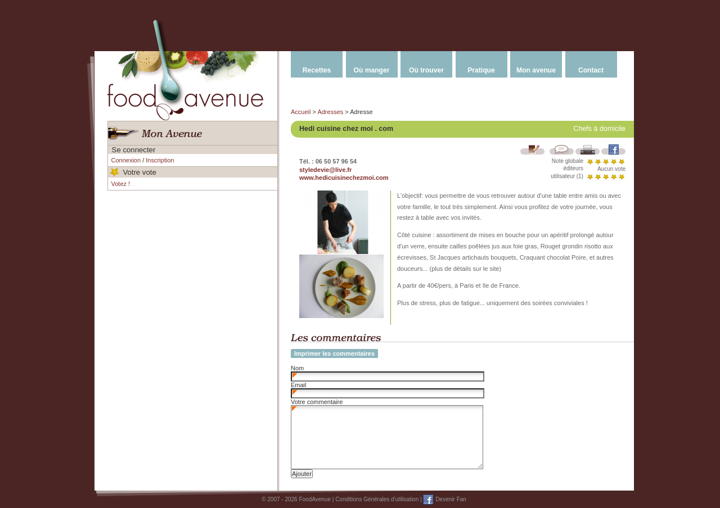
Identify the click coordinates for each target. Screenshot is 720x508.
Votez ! (120, 183)
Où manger (372, 70)
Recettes (317, 70)
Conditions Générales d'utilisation (376, 499)
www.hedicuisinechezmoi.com (344, 177)
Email (299, 385)
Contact (591, 70)
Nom (297, 368)
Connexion (126, 160)
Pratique (480, 70)
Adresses (330, 111)
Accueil (300, 111)
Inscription (160, 160)
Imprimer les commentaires (334, 353)
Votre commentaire (317, 401)
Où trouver (426, 70)
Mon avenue (536, 70)
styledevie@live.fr (325, 169)
